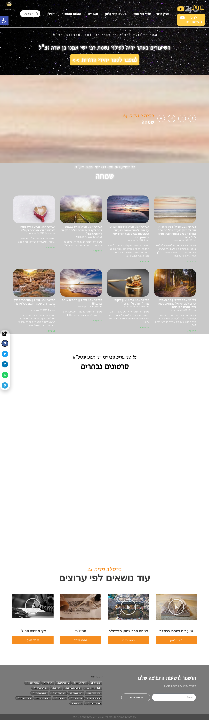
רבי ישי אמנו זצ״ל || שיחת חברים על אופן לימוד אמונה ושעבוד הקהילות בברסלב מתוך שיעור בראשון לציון (129, 232)
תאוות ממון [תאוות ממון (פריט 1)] (33, 683)
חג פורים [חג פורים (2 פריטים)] (60, 698)
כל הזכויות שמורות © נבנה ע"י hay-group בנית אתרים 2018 (104, 717)
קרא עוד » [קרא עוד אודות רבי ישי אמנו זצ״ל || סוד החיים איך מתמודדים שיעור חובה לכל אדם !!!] (50, 331)
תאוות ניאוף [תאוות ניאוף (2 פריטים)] (94, 703)
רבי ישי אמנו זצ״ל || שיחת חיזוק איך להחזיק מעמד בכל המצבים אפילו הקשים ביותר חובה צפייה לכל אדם (177, 232)
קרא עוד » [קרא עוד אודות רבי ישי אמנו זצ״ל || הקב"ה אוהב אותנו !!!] (97, 321)
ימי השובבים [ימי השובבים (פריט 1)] (40, 688)
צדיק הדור (162, 13)
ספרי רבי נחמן (141, 13)
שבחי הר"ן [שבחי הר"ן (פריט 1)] (80, 683)
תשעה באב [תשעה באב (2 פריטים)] (42, 698)
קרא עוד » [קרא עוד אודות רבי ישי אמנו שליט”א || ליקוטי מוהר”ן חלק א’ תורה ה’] (144, 327)
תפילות (80, 631)
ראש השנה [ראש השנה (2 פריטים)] (24, 698)
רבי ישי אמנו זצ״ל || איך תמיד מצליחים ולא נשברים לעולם (37, 228)
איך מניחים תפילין (33, 631)
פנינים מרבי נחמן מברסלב (128, 631)
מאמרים (92, 13)
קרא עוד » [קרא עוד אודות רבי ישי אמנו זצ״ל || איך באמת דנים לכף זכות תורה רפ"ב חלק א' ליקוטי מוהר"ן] (97, 251)
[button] (4, 20)
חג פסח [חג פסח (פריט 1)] (96, 683)
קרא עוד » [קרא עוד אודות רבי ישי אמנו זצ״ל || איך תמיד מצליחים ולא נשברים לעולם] (50, 247)
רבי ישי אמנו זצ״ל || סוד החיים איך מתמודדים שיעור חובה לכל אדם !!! (34, 303)
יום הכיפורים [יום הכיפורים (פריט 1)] (58, 693)
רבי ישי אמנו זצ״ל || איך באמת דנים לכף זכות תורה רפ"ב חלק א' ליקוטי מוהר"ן (81, 230)
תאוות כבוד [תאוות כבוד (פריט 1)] (76, 693)
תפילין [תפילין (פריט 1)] (48, 683)
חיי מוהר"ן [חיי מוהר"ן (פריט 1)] (63, 683)
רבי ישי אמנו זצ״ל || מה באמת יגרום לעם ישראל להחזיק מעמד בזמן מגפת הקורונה (176, 303)
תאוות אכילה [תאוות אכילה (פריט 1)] (39, 693)
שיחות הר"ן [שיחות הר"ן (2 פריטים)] (94, 698)
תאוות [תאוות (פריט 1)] (56, 688)
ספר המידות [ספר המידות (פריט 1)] (94, 693)
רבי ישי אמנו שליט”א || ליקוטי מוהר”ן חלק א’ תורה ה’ (131, 301)
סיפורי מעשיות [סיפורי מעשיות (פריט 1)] (72, 688)
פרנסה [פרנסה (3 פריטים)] (76, 703)
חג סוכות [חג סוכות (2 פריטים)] (76, 698)
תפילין (50, 13)
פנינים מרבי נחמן (114, 13)
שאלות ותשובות (70, 13)
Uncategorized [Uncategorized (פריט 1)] (93, 688)
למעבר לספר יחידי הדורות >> (104, 60)
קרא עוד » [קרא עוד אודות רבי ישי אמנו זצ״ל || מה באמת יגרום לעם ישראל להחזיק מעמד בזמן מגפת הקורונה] (191, 331)
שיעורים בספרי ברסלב (176, 631)
